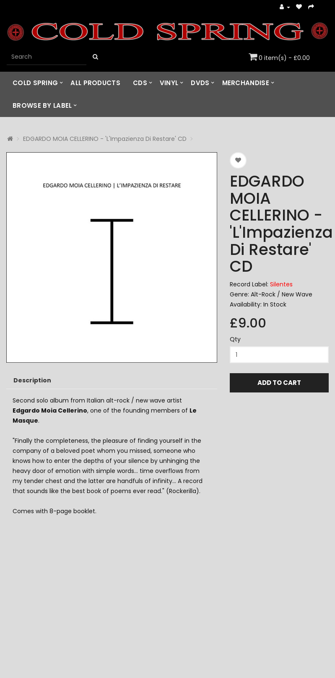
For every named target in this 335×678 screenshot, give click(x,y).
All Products (95, 82)
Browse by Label (42, 105)
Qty (235, 339)
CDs (140, 82)
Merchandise (245, 82)
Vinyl (169, 82)
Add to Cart (279, 382)
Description (32, 380)
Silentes (281, 284)
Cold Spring (35, 82)
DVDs (200, 82)
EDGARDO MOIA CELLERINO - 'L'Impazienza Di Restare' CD (105, 139)
